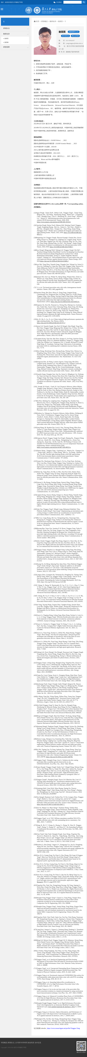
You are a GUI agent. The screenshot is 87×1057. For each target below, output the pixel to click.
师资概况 (44, 21)
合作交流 (38, 1042)
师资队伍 (6, 28)
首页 (37, 21)
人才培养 (17, 1042)
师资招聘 (6, 47)
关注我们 (59, 2)
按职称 (6, 42)
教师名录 (6, 34)
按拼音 (6, 38)
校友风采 (31, 1042)
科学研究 (24, 1042)
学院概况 (4, 1042)
